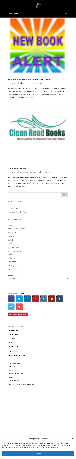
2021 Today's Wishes (16, 228)
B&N (9, 338)
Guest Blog (12, 244)
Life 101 (12, 258)
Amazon (10, 334)
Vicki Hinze (14, 83)
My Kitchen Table (36, 83)
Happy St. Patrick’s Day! (17, 212)
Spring (10, 216)
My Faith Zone (13, 247)
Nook (13, 338)
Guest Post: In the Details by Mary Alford (21, 384)
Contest (11, 236)
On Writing (47, 172)
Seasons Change (14, 208)
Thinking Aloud (13, 265)
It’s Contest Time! (15, 219)
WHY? (10, 269)
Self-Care (11, 204)
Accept (38, 453)
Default (10, 240)
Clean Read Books (17, 168)
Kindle (17, 334)
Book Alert (12, 232)
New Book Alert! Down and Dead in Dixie (29, 79)
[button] (72, 439)
